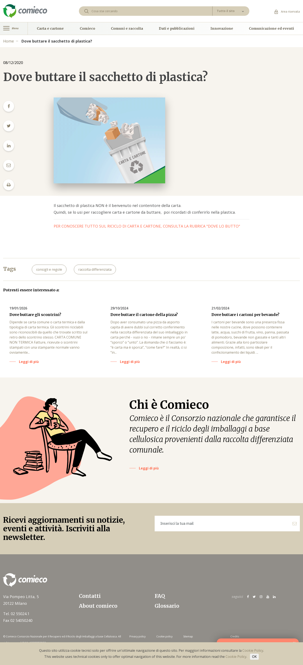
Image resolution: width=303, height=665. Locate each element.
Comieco (87, 28)
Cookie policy (164, 636)
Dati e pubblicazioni (176, 28)
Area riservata (287, 11)
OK (254, 656)
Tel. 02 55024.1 (16, 613)
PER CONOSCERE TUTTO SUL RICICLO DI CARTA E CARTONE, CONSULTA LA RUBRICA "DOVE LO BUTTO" (147, 226)
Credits (234, 636)
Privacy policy (137, 636)
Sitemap (188, 636)
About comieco (98, 606)
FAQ (160, 596)
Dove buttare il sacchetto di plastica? (56, 41)
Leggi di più (29, 361)
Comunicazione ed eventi (271, 28)
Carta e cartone (50, 28)
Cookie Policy (252, 650)
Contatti (90, 596)
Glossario (167, 606)
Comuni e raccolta (127, 28)
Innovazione (221, 28)
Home (8, 41)
